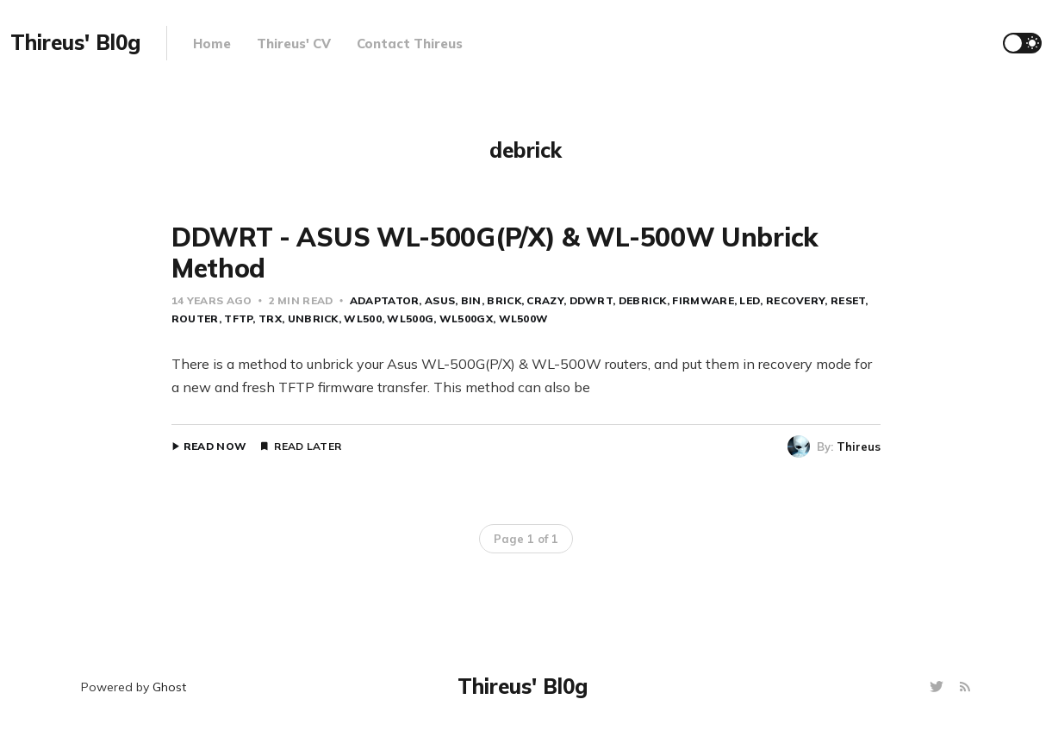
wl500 (363, 318)
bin (471, 300)
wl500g (410, 318)
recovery (795, 300)
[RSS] (965, 687)
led (749, 300)
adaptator (385, 300)
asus (440, 300)
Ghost (169, 687)
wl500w (524, 318)
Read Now (215, 446)
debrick (643, 300)
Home (212, 43)
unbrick (313, 318)
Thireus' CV (294, 43)
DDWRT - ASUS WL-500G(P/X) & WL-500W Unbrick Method (495, 252)
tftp (238, 318)
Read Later (307, 446)
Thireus (859, 446)
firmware (702, 300)
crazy (544, 300)
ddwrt (591, 300)
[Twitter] (938, 687)
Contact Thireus (410, 43)
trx (270, 318)
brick (504, 300)
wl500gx (466, 318)
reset (848, 300)
